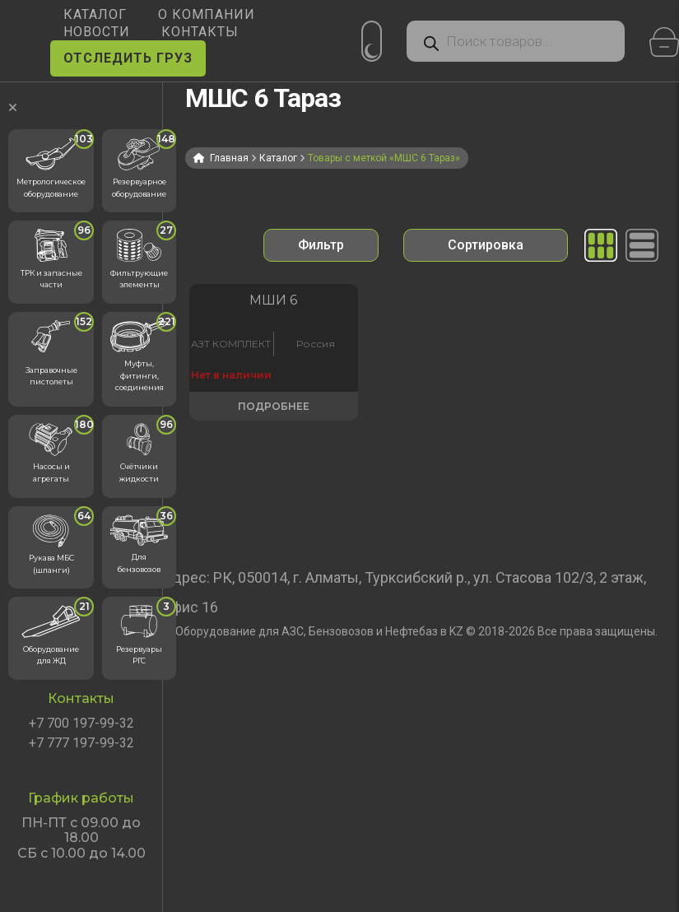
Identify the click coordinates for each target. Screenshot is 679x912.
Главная (229, 158)
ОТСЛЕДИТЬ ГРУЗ (128, 58)
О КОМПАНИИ (206, 14)
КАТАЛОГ (95, 14)
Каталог (278, 158)
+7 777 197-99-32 (81, 743)
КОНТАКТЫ (200, 32)
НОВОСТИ (96, 32)
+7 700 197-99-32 (81, 723)
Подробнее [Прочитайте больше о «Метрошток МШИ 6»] (245, 447)
